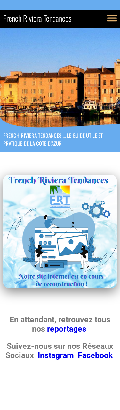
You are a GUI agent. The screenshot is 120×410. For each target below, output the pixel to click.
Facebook (95, 355)
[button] (112, 18)
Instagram (57, 355)
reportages (67, 328)
